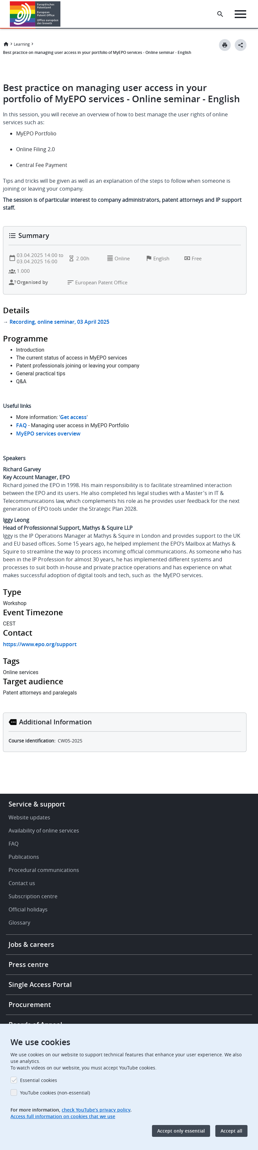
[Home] (35, 14)
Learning (22, 44)
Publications (24, 856)
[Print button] (225, 45)
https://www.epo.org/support (39, 644)
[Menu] (240, 14)
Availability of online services (44, 830)
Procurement (30, 1004)
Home (6, 44)
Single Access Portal (40, 984)
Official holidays (28, 909)
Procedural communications (44, 870)
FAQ (13, 843)
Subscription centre (33, 896)
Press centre (29, 964)
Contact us (22, 883)
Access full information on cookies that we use (63, 1116)
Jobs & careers (31, 944)
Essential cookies (38, 1080)
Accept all (231, 1131)
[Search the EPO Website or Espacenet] (220, 14)
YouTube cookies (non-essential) (55, 1093)
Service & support (37, 804)
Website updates (29, 817)
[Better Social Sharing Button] (241, 45)
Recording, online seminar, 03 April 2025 (59, 321)
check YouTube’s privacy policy (96, 1110)
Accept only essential (181, 1131)
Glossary (19, 922)
